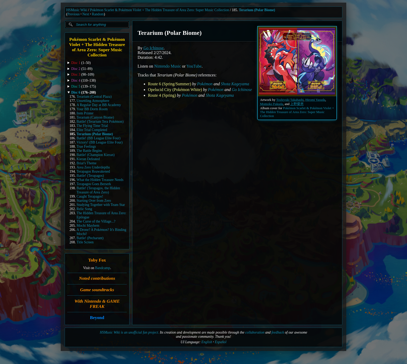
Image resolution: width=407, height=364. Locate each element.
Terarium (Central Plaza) (94, 97)
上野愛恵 (297, 104)
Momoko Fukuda (271, 104)
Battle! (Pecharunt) (90, 238)
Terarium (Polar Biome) (257, 10)
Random (98, 14)
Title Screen (85, 242)
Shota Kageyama (235, 84)
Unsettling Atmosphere (93, 101)
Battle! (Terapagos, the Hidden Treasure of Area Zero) (98, 190)
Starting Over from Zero (94, 201)
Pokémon (205, 84)
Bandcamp (102, 268)
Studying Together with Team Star (101, 205)
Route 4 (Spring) (162, 95)
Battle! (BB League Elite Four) (98, 138)
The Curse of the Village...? (96, 221)
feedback (278, 332)
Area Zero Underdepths (93, 167)
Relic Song (84, 209)
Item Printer (85, 113)
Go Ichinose (154, 48)
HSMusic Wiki (76, 10)
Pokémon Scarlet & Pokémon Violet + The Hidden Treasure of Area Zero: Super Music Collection (159, 10)
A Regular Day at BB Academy (99, 105)
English (206, 342)
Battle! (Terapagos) (90, 176)
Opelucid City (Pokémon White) (175, 89)
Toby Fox (97, 260)
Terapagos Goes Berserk (94, 184)
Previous (73, 14)
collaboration (254, 332)
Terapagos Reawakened (93, 171)
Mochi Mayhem (88, 226)
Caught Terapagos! (90, 196)
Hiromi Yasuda (315, 100)
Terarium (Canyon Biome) (95, 117)
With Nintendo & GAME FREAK (97, 304)
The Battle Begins (89, 151)
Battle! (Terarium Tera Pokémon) (100, 122)
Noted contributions (97, 278)
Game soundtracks (97, 289)
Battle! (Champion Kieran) (95, 155)
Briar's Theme (87, 163)
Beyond (97, 317)
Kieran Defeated (88, 159)
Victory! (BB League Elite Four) (100, 142)
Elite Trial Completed (92, 130)
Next (85, 14)
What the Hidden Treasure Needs (100, 180)
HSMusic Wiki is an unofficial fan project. (129, 332)
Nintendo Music (167, 66)
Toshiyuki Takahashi (290, 100)
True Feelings (86, 146)
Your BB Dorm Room (92, 109)
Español (221, 342)
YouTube (193, 66)
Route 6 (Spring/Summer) (169, 84)
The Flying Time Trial (92, 126)
